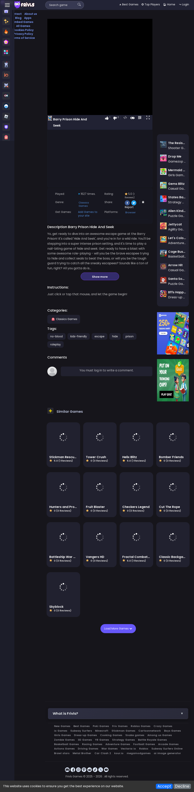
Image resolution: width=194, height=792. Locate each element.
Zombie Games (64, 740)
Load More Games (118, 628)
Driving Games (88, 748)
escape (99, 336)
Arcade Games (168, 744)
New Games (62, 726)
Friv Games (119, 726)
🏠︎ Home (169, 4)
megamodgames (138, 753)
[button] (149, 118)
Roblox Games (140, 726)
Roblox (143, 748)
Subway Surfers (81, 731)
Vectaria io (128, 748)
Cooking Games (111, 735)
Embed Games (23, 22)
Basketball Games (66, 744)
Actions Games (64, 748)
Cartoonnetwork (149, 731)
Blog (18, 18)
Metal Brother (82, 753)
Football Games (144, 744)
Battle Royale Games (152, 740)
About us (30, 14)
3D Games (85, 740)
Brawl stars (61, 753)
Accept (164, 786)
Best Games (81, 726)
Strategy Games (123, 740)
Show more (100, 277)
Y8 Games (102, 740)
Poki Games (101, 726)
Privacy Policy (23, 34)
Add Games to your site (87, 213)
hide (115, 336)
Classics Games (84, 204)
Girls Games (62, 735)
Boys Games (172, 731)
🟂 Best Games (128, 4)
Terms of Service (23, 38)
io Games (60, 731)
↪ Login (184, 4)
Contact (16, 14)
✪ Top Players (150, 4)
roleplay (55, 344)
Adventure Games (117, 744)
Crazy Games (163, 726)
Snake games (134, 735)
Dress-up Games (85, 735)
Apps (27, 18)
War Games (109, 748)
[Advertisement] (99, 158)
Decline (182, 786)
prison (130, 336)
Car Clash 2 (103, 753)
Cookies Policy (23, 30)
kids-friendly (78, 336)
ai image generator (167, 753)
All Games (23, 26)
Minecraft (101, 731)
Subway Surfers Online (166, 748)
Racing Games (92, 744)
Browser (130, 212)
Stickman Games (123, 731)
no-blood (56, 336)
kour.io (118, 753)
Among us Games (159, 735)
